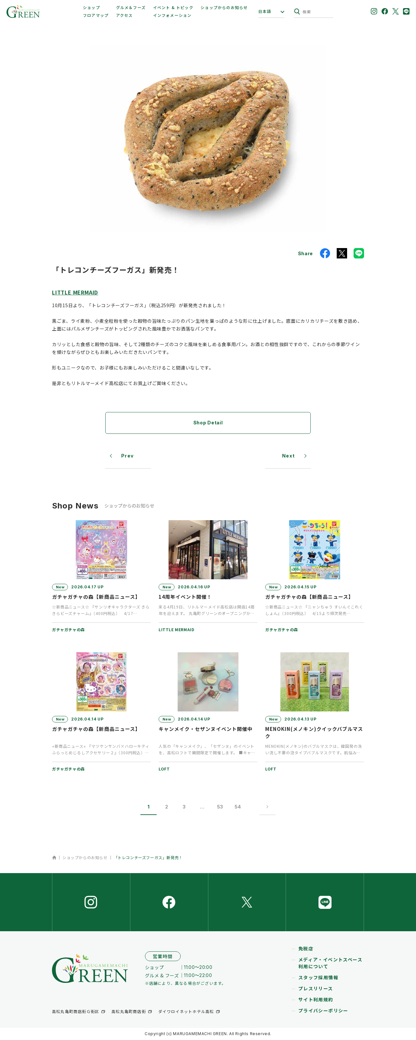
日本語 (264, 11)
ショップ (91, 7)
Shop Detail (208, 422)
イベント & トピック (173, 7)
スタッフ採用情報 (318, 978)
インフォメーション (172, 15)
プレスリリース (315, 989)
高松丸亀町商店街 (128, 1012)
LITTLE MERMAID (75, 292)
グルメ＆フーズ (131, 7)
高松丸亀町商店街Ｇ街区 (75, 1012)
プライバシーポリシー (323, 1011)
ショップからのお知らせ (224, 7)
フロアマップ (96, 15)
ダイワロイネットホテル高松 (186, 1012)
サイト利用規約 (315, 1000)
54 (238, 807)
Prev (127, 456)
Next (288, 456)
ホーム (54, 857)
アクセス (124, 15)
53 (220, 807)
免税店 (305, 949)
